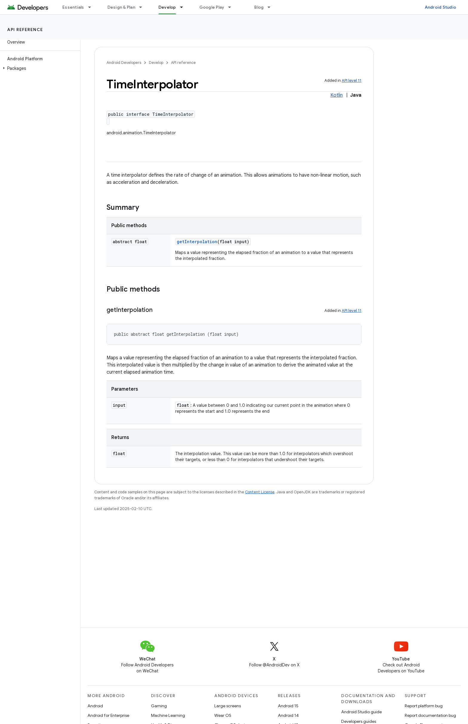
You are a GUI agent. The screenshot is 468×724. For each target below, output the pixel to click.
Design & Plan (121, 7)
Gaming (159, 705)
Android (95, 705)
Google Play (211, 7)
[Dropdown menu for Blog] (272, 7)
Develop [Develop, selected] (167, 7)
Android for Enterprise (108, 715)
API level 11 (351, 80)
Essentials (73, 7)
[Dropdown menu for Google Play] (232, 7)
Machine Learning (168, 715)
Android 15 (288, 705)
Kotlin (336, 95)
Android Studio (440, 7)
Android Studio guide (361, 711)
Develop (156, 62)
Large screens (227, 705)
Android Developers (124, 62)
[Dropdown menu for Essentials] (92, 7)
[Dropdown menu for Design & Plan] (143, 7)
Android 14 (288, 715)
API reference (25, 29)
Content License (260, 492)
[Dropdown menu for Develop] (184, 7)
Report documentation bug (430, 715)
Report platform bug (424, 705)
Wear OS (222, 715)
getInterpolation (197, 241)
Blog (259, 7)
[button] (39, 68)
